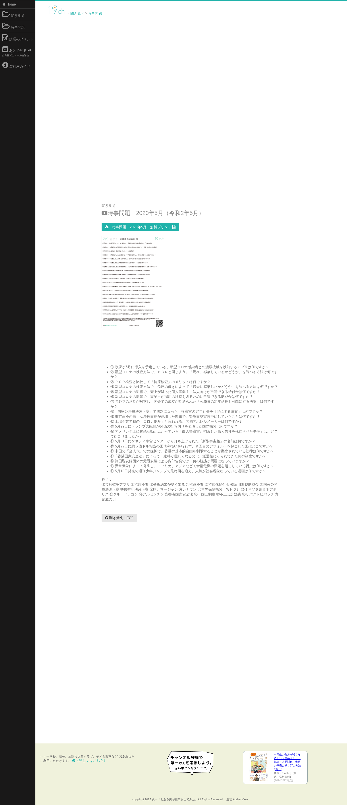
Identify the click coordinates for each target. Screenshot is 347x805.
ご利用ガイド (16, 65)
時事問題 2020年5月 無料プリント (140, 227)
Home (9, 4)
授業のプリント (18, 37)
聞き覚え (13, 14)
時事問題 (13, 26)
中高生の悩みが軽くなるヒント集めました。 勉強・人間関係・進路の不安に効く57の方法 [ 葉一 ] (287, 762)
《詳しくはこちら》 (89, 760)
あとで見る (16, 51)
